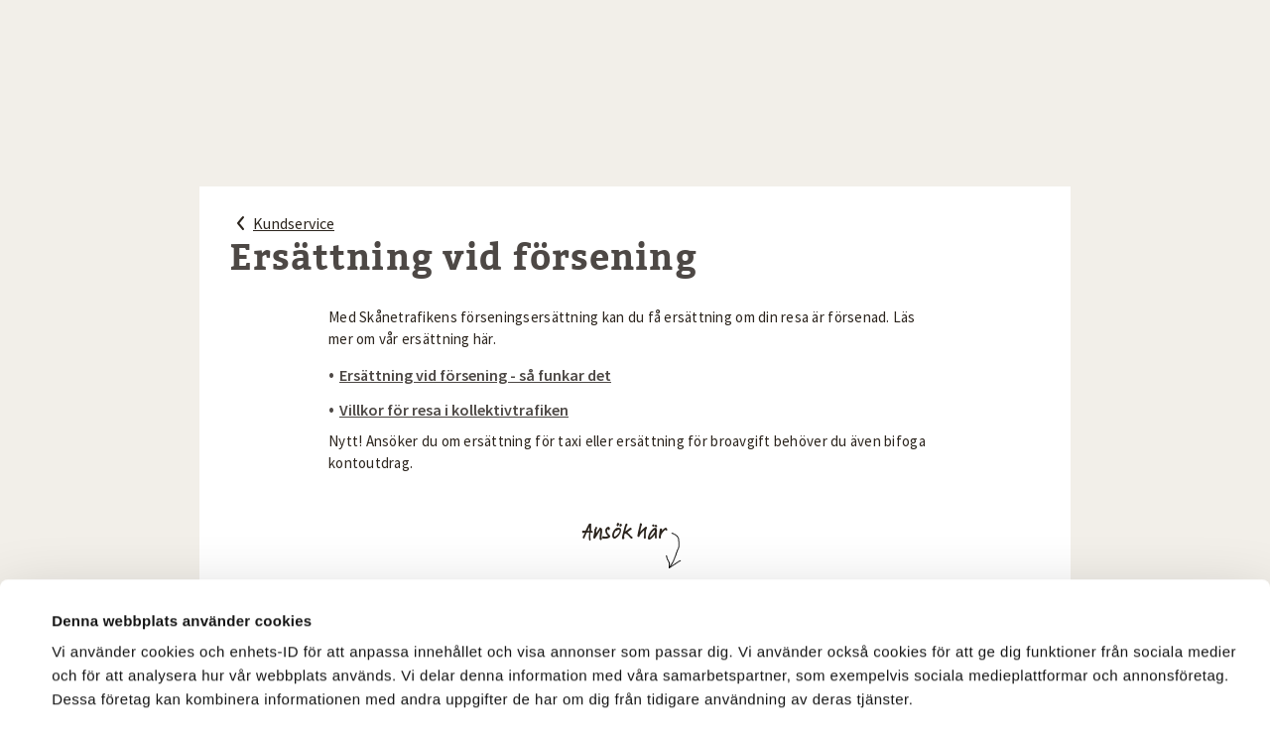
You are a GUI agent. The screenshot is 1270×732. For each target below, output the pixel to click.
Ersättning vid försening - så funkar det (475, 375)
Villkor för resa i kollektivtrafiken (454, 410)
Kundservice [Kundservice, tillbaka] (281, 223)
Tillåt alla (798, 665)
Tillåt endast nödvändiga (1089, 669)
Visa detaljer (96, 607)
